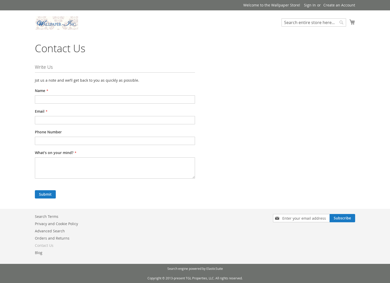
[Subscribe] (342, 218)
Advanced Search (50, 230)
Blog (38, 252)
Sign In (310, 5)
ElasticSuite (214, 268)
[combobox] (314, 22)
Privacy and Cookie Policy (56, 223)
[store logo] (57, 23)
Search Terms (46, 216)
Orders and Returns (52, 238)
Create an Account (339, 5)
